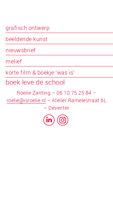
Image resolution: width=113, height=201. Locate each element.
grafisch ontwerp (28, 28)
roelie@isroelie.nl (26, 100)
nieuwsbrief (21, 50)
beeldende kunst (27, 39)
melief (14, 61)
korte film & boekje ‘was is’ (40, 72)
